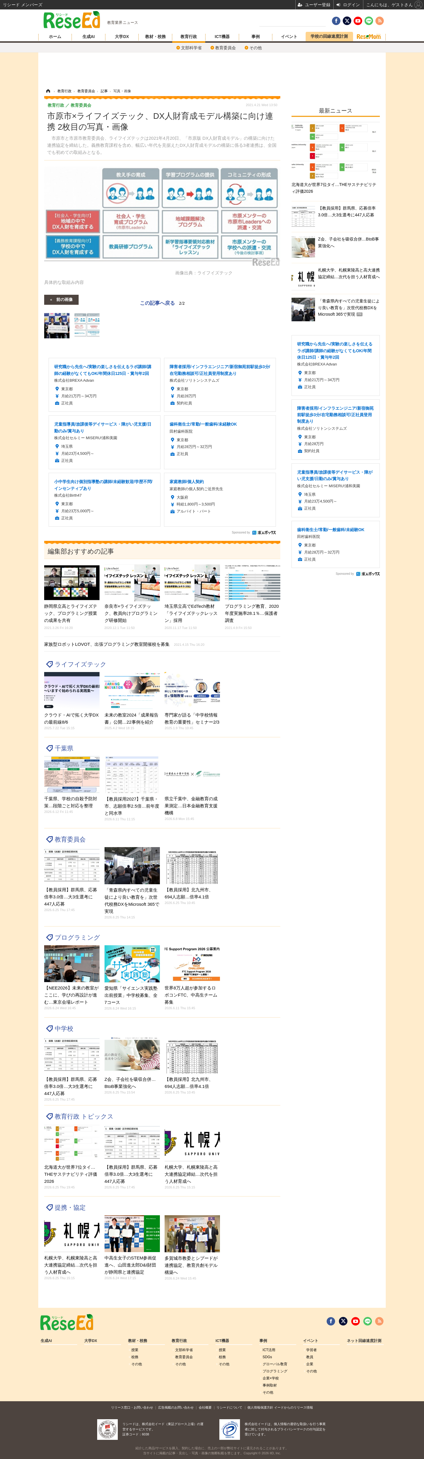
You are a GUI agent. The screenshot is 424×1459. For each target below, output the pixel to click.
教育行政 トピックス (84, 1116)
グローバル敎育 (275, 1364)
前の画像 (64, 299)
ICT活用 (269, 1350)
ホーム (55, 36)
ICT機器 (222, 36)
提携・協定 (70, 1207)
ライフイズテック (81, 664)
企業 (309, 1364)
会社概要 (205, 1407)
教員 (309, 1357)
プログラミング (77, 937)
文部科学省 (191, 47)
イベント (289, 36)
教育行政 (188, 36)
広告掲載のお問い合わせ (176, 1407)
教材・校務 (155, 36)
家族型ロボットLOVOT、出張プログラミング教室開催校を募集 (124, 644)
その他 (255, 47)
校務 (134, 1357)
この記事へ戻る (162, 303)
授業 (134, 1350)
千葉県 (64, 748)
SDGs (267, 1357)
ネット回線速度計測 (364, 1341)
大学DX (122, 36)
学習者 (311, 1350)
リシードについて (229, 1407)
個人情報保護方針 (260, 1407)
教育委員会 (225, 47)
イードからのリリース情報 (293, 1407)
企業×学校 (271, 1378)
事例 (255, 36)
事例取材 (270, 1385)
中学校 (64, 1028)
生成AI (88, 36)
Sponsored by (241, 532)
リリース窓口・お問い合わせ (132, 1407)
